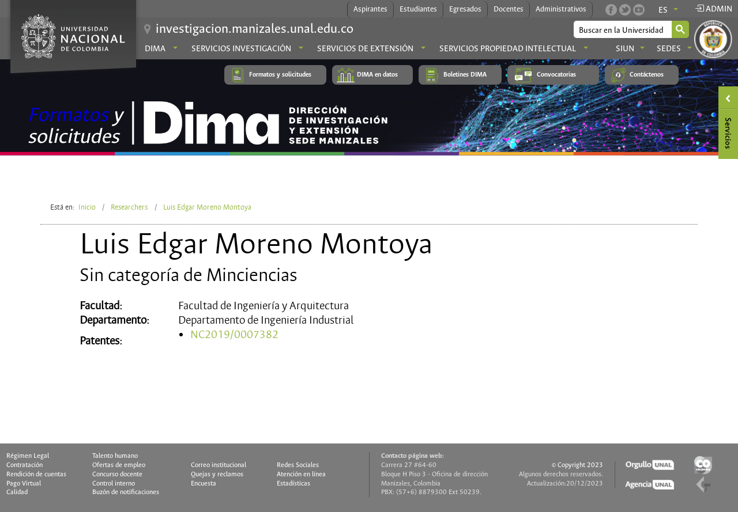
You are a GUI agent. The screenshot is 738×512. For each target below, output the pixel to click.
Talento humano (115, 456)
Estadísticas (293, 483)
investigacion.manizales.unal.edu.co (254, 29)
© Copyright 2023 (577, 465)
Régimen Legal (27, 456)
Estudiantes (418, 9)
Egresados (465, 9)
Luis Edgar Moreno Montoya (207, 207)
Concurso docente (117, 474)
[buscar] (622, 30)
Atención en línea (301, 474)
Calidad (17, 492)
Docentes (509, 9)
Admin (713, 9)
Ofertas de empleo (118, 465)
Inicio (87, 207)
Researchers (129, 207)
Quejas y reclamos (217, 474)
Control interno (113, 483)
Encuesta (203, 483)
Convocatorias (556, 74)
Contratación (24, 465)
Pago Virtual (23, 483)
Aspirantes (370, 9)
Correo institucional (218, 465)
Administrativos (561, 9)
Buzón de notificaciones (125, 492)
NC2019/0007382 (234, 335)
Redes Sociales (298, 465)
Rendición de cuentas (36, 474)
